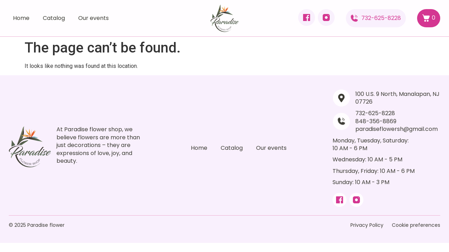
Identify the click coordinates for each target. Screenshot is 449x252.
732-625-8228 (381, 18)
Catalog (54, 18)
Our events (93, 18)
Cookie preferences (416, 225)
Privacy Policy (366, 225)
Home (21, 18)
